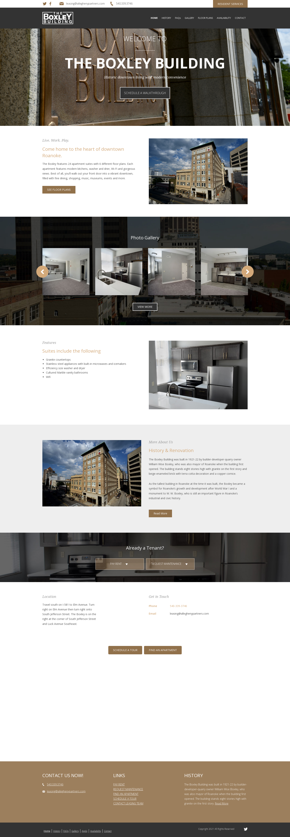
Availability (95, 831)
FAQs (178, 18)
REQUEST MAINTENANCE (128, 789)
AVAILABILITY (224, 18)
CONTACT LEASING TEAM (128, 803)
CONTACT (240, 18)
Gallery (75, 831)
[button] (145, 93)
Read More (221, 803)
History (56, 831)
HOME (154, 18)
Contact (108, 831)
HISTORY (166, 18)
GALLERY (189, 18)
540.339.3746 (55, 784)
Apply (84, 831)
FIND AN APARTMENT (125, 794)
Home (47, 831)
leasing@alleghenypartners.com (189, 613)
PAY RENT (119, 784)
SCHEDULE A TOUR (124, 799)
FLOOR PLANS (205, 18)
